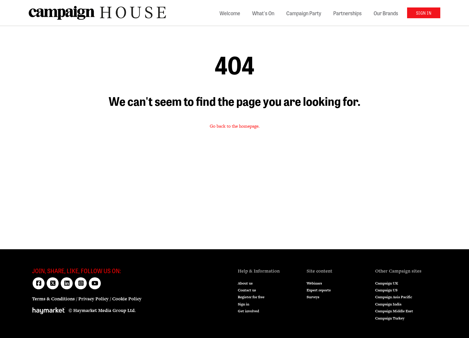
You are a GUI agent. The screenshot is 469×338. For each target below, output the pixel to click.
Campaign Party (303, 13)
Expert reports (319, 290)
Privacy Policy (93, 299)
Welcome (230, 13)
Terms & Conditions (53, 299)
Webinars (314, 283)
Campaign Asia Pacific (393, 297)
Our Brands (386, 13)
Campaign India (388, 304)
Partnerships (347, 13)
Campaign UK (386, 283)
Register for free (251, 297)
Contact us (247, 290)
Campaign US (386, 290)
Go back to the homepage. (235, 126)
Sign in (243, 304)
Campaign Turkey (389, 318)
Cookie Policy (126, 299)
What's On (263, 13)
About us (245, 283)
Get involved (248, 311)
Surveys (313, 297)
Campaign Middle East (394, 311)
